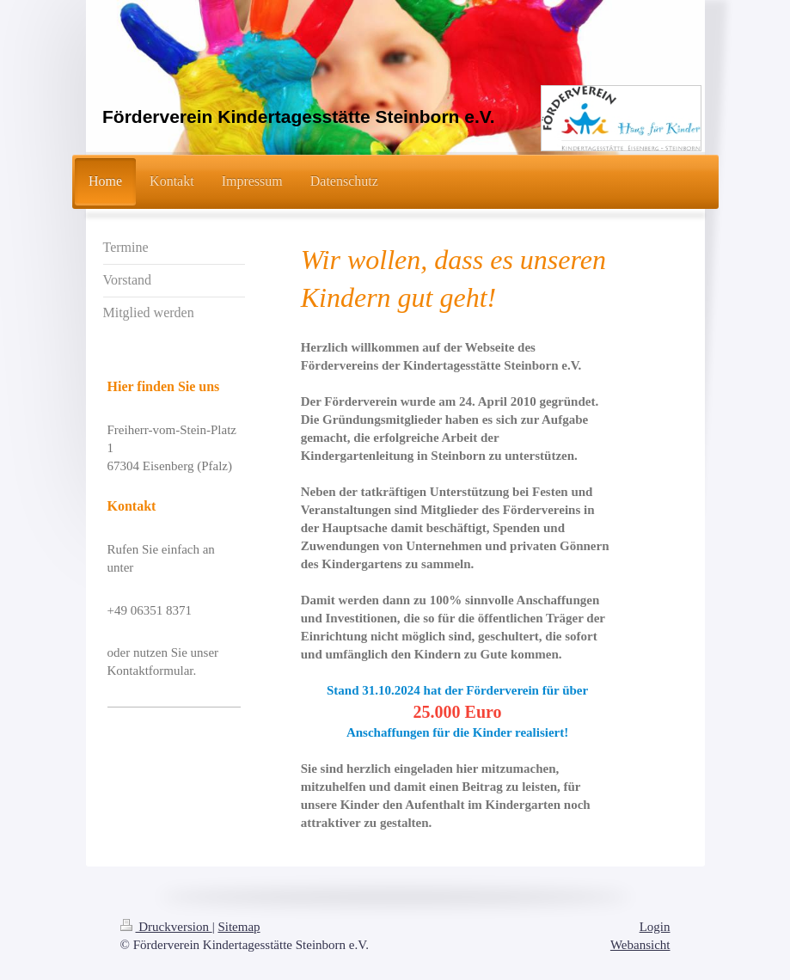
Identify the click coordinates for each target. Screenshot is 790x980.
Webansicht (640, 945)
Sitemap (238, 927)
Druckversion (166, 927)
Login (655, 927)
